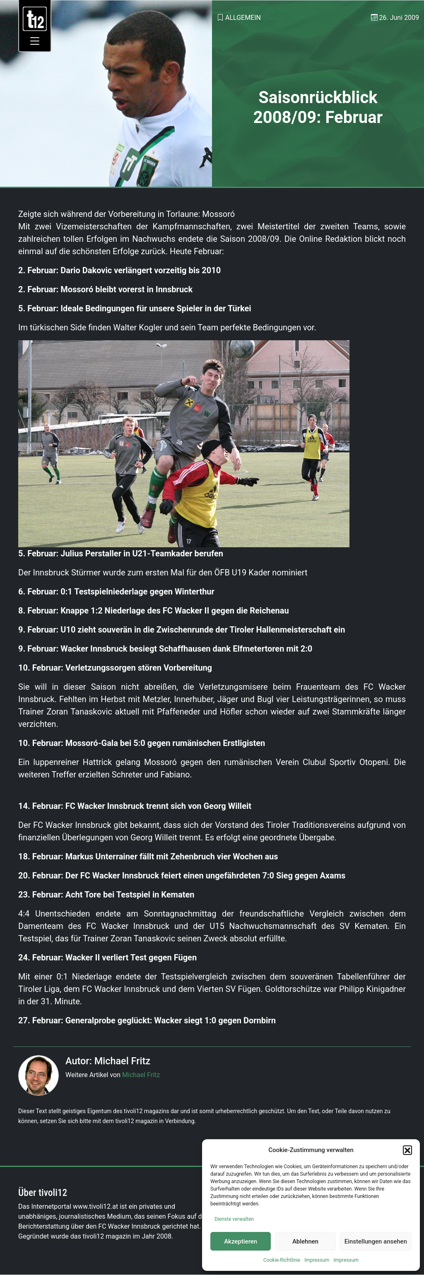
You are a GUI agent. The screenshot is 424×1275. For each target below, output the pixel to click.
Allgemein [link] (243, 18)
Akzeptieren (240, 1241)
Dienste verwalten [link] (234, 1219)
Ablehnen (305, 1241)
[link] (35, 18)
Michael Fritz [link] (141, 1075)
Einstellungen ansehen (375, 1241)
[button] (407, 1150)
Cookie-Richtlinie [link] (281, 1260)
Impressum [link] (316, 1260)
